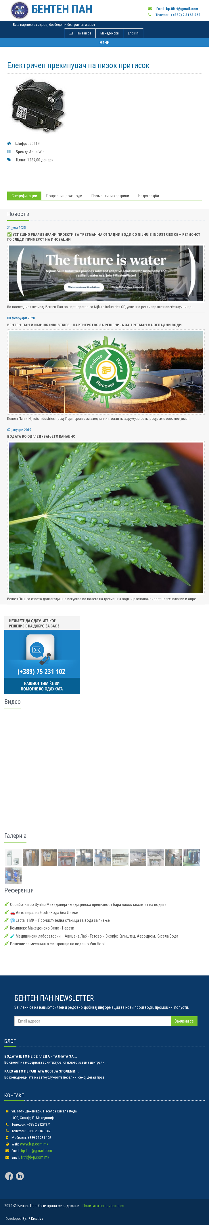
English (133, 33)
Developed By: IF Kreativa (24, 1218)
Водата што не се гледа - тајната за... (40, 1056)
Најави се (80, 33)
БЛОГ (10, 1041)
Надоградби (148, 196)
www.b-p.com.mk (34, 1144)
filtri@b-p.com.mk (35, 1157)
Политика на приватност (103, 1205)
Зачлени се (184, 1021)
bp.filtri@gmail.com (36, 1150)
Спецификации (24, 196)
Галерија (15, 835)
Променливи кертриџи (110, 196)
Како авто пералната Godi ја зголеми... (41, 1071)
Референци (19, 890)
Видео (12, 701)
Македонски (109, 33)
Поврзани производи (64, 196)
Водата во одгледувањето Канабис (41, 436)
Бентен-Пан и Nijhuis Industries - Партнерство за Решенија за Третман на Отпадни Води (94, 325)
